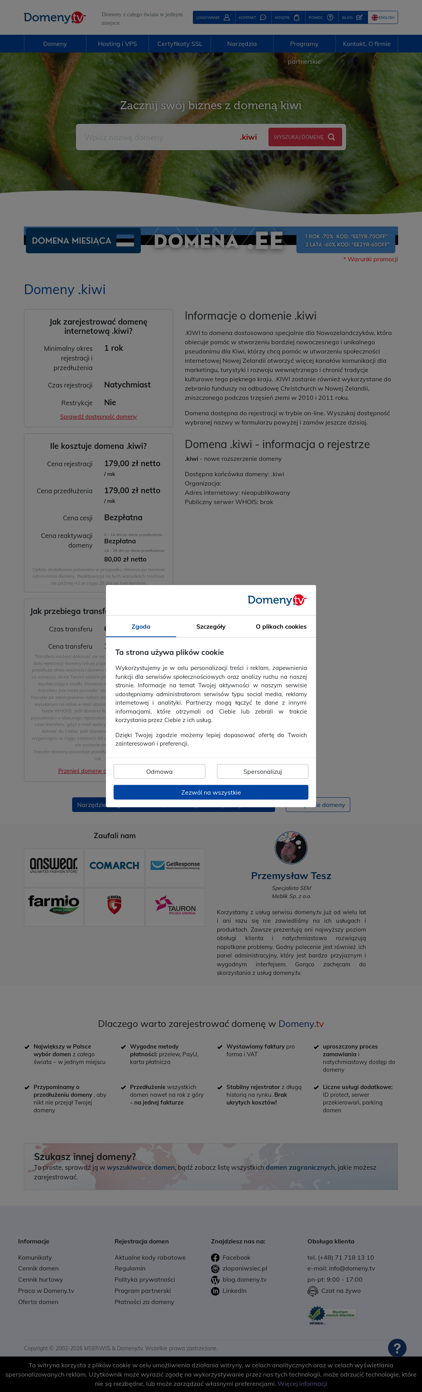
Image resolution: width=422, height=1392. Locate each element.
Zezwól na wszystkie (211, 792)
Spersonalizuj (262, 771)
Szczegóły (211, 626)
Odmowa (159, 771)
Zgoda (141, 626)
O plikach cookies (281, 626)
